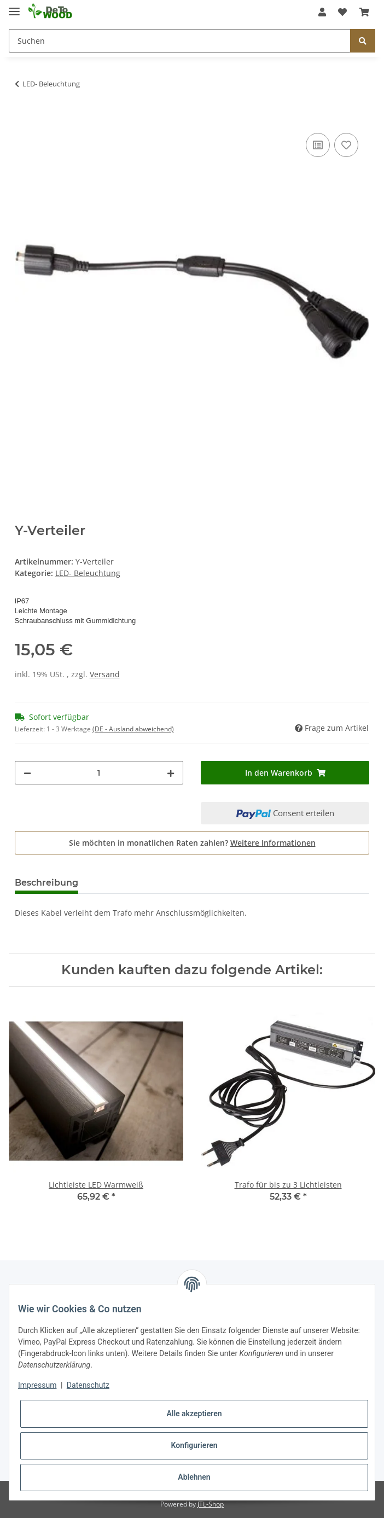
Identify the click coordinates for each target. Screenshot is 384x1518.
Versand (105, 674)
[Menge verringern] (27, 772)
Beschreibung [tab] (46, 882)
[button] (322, 12)
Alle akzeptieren (194, 1413)
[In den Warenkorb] (23, 118)
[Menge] (99, 772)
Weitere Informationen (273, 842)
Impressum (37, 1385)
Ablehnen (194, 1477)
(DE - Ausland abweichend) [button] (133, 729)
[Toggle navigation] (14, 7)
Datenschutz (88, 1385)
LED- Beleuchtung (87, 573)
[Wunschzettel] (342, 12)
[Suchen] (180, 41)
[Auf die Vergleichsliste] (318, 145)
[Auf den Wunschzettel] (346, 145)
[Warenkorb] (364, 12)
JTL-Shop (210, 1504)
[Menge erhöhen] (171, 772)
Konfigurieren (194, 1445)
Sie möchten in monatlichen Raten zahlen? (192, 842)
